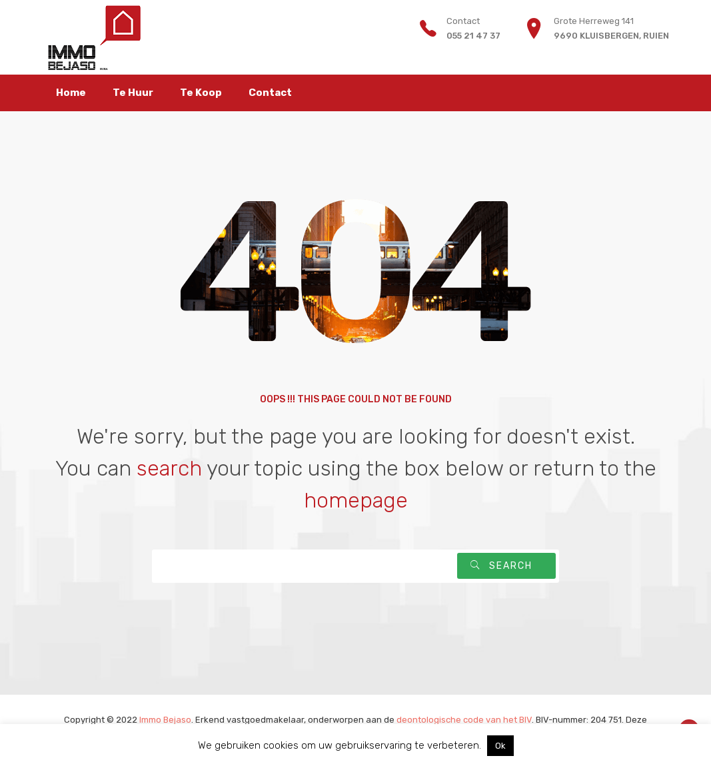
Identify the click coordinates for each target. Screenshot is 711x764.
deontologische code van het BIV (464, 720)
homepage (356, 500)
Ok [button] (500, 746)
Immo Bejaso (165, 720)
